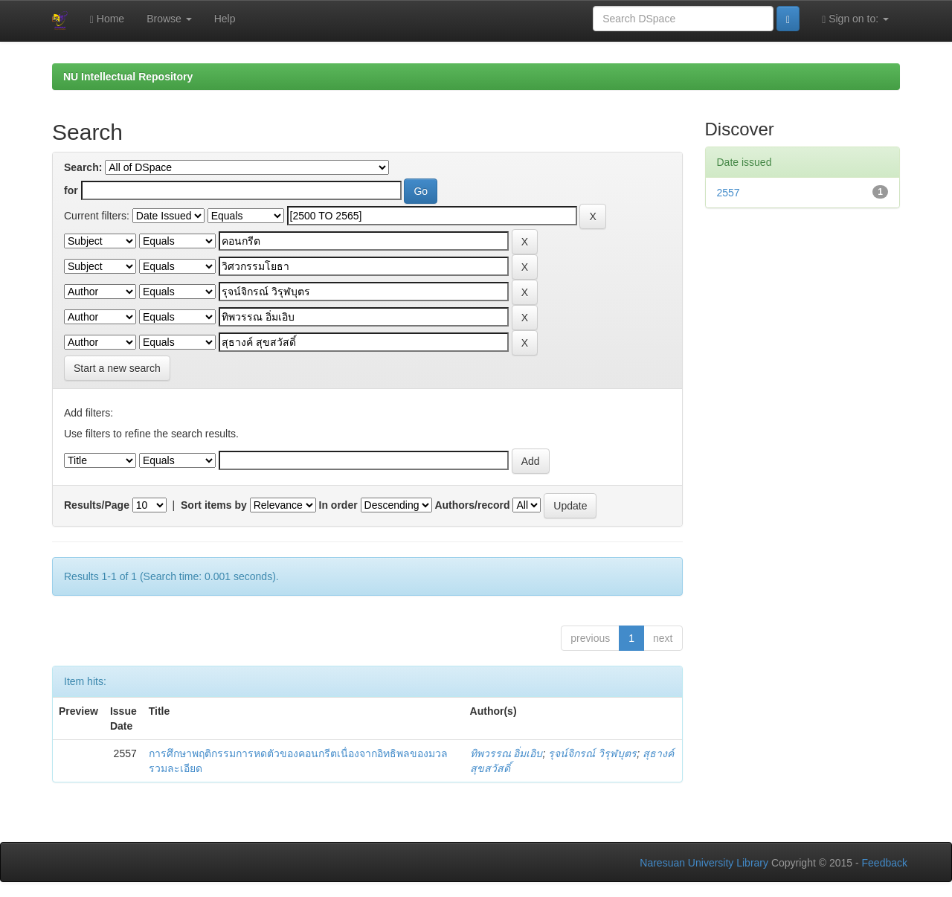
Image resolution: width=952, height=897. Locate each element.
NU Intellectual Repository (128, 77)
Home (107, 19)
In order (338, 505)
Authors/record (471, 505)
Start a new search (117, 368)
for (71, 190)
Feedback (884, 863)
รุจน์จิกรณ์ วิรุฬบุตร (592, 753)
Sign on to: (855, 19)
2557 (728, 193)
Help (225, 19)
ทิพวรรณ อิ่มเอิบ (506, 753)
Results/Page (96, 505)
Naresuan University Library (704, 863)
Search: (83, 167)
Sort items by (214, 505)
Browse (169, 19)
